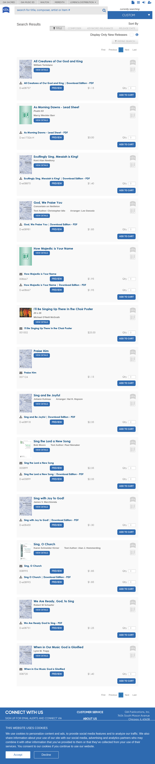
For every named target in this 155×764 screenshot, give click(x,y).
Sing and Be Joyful (47, 395)
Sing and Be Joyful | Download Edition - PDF (49, 416)
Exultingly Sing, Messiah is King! (56, 156)
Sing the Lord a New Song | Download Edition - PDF (53, 474)
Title (57, 28)
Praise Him (41, 351)
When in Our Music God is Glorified (58, 647)
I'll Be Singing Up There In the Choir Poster (63, 309)
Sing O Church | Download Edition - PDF (47, 577)
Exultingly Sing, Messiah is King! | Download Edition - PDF (57, 178)
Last (134, 50)
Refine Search (125, 41)
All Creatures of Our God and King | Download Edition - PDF (59, 82)
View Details (42, 70)
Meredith (59, 2)
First (103, 50)
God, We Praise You (48, 202)
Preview (57, 88)
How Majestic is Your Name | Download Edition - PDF (55, 284)
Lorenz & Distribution (83, 2)
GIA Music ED (28, 2)
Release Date (127, 28)
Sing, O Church (44, 544)
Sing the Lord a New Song (52, 441)
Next (127, 50)
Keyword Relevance (100, 28)
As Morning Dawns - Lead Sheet (56, 107)
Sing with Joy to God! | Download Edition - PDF (51, 519)
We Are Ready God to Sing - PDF (43, 622)
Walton (44, 2)
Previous (113, 50)
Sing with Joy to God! (49, 498)
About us (90, 718)
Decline (46, 754)
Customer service (90, 712)
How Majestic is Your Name (53, 248)
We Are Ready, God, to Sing (54, 601)
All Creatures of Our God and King (58, 61)
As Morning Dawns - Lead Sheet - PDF (46, 132)
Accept (18, 754)
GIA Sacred (9, 2)
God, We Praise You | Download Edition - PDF (50, 224)
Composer (74, 28)
